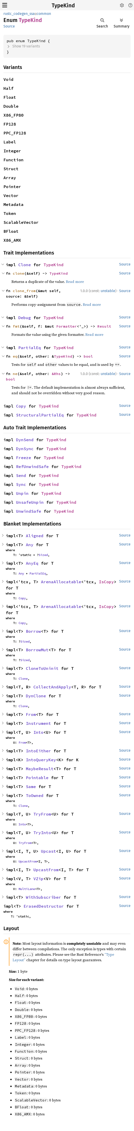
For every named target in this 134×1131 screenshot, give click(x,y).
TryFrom (42, 814)
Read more (75, 281)
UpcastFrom (28, 861)
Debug (24, 317)
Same (31, 786)
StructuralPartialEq (40, 415)
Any (29, 544)
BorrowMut (37, 649)
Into (38, 732)
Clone (24, 264)
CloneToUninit (42, 668)
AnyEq (32, 563)
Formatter (66, 326)
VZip (38, 878)
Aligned (34, 535)
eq (15, 356)
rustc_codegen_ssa (19, 13)
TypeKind (63, 5)
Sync (21, 484)
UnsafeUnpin (30, 502)
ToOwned (34, 795)
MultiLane (27, 889)
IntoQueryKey (41, 759)
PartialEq (29, 347)
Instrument (38, 723)
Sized (43, 555)
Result (104, 326)
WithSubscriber (43, 897)
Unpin (22, 493)
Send (21, 475)
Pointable (37, 777)
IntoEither (38, 750)
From (31, 714)
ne (15, 373)
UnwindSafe (28, 511)
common (44, 13)
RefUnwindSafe (32, 466)
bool (88, 356)
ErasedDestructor (44, 906)
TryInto (42, 832)
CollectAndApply (52, 687)
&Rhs (56, 373)
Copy (21, 406)
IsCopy (106, 581)
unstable (108, 291)
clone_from (24, 290)
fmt (16, 326)
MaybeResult (40, 768)
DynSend (25, 439)
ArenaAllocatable (61, 581)
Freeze (23, 457)
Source (9, 26)
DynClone (36, 695)
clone (18, 273)
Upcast (48, 851)
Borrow (33, 631)
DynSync (25, 448)
